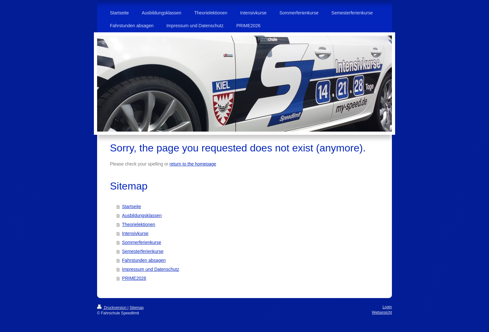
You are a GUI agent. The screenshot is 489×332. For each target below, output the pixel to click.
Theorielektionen (138, 224)
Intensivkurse (135, 233)
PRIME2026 (134, 278)
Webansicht (382, 312)
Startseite (131, 206)
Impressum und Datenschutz (150, 269)
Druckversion (112, 307)
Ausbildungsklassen (142, 215)
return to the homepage (193, 163)
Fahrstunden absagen (144, 260)
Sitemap (136, 307)
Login (387, 307)
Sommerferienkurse (141, 242)
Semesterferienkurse (142, 251)
